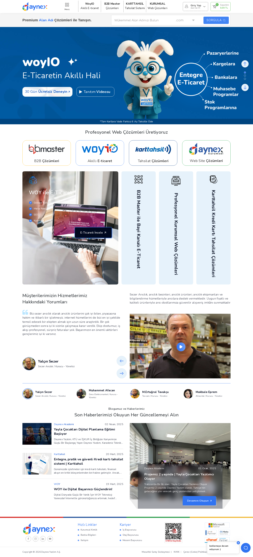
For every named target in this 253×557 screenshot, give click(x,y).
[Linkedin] (43, 538)
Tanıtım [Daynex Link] (94, 91)
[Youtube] (50, 538)
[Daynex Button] (245, 63)
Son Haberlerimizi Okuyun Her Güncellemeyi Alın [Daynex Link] (126, 415)
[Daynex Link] (46, 153)
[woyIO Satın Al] (181, 75)
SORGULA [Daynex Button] (216, 20)
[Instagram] (35, 538)
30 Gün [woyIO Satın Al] (47, 91)
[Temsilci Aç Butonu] (246, 548)
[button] (245, 72)
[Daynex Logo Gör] (34, 6)
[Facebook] (28, 538)
